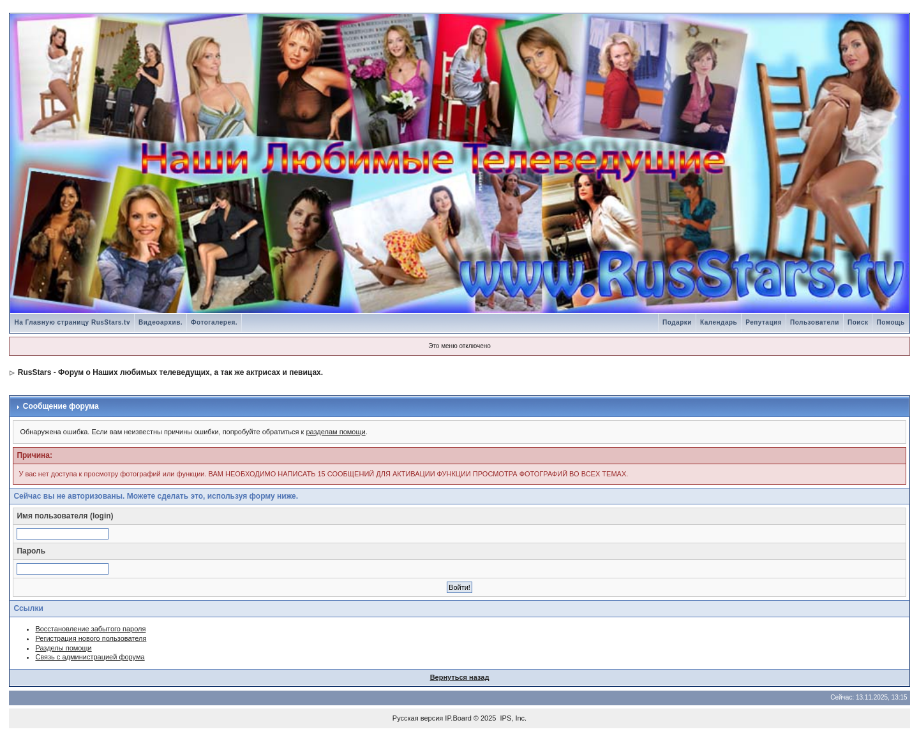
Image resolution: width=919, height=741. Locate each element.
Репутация (763, 322)
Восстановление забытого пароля (90, 629)
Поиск (858, 322)
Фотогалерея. (214, 322)
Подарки (677, 322)
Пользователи (814, 322)
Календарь (718, 322)
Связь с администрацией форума (89, 657)
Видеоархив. (160, 322)
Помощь (890, 322)
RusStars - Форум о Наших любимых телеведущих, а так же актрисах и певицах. (170, 372)
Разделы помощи (63, 648)
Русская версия (417, 718)
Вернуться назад (459, 677)
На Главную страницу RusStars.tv (72, 322)
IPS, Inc (512, 718)
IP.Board (458, 718)
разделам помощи (335, 432)
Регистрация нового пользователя (90, 638)
